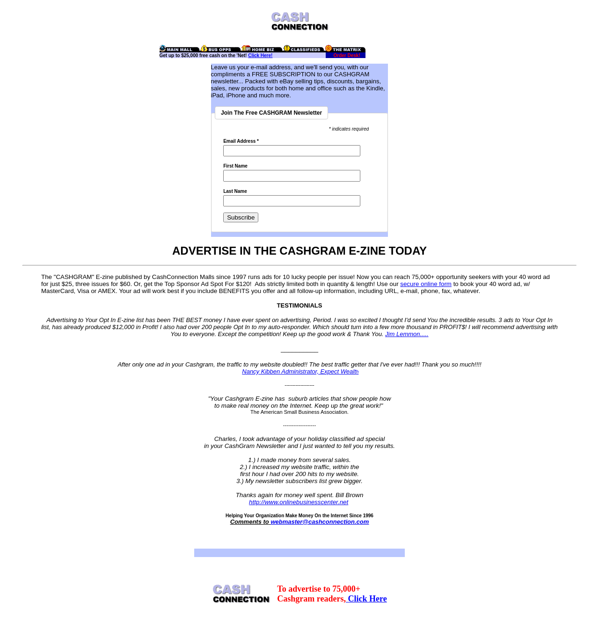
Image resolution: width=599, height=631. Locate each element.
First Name (235, 166)
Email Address (241, 141)
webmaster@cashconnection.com (319, 521)
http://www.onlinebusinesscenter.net (298, 502)
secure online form (426, 283)
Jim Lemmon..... (406, 334)
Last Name (235, 191)
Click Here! (260, 55)
